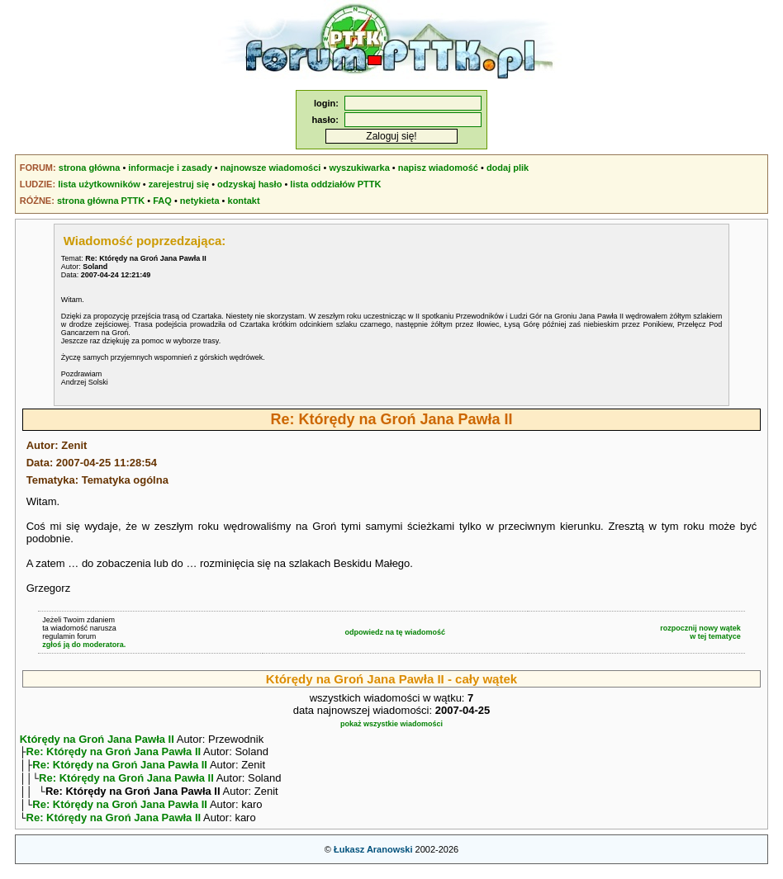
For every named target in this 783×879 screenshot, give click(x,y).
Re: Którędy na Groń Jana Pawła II (114, 753)
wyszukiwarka (359, 167)
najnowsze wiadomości (271, 167)
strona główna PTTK (101, 201)
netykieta (200, 201)
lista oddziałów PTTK (335, 184)
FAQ (162, 201)
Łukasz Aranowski (373, 859)
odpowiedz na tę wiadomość (395, 632)
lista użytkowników (99, 184)
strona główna (90, 167)
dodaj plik (507, 167)
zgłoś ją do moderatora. (84, 644)
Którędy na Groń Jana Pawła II (97, 739)
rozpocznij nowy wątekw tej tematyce (700, 632)
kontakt (244, 201)
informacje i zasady (170, 167)
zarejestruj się (179, 184)
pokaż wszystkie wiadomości (391, 724)
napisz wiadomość (438, 167)
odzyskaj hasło (249, 184)
